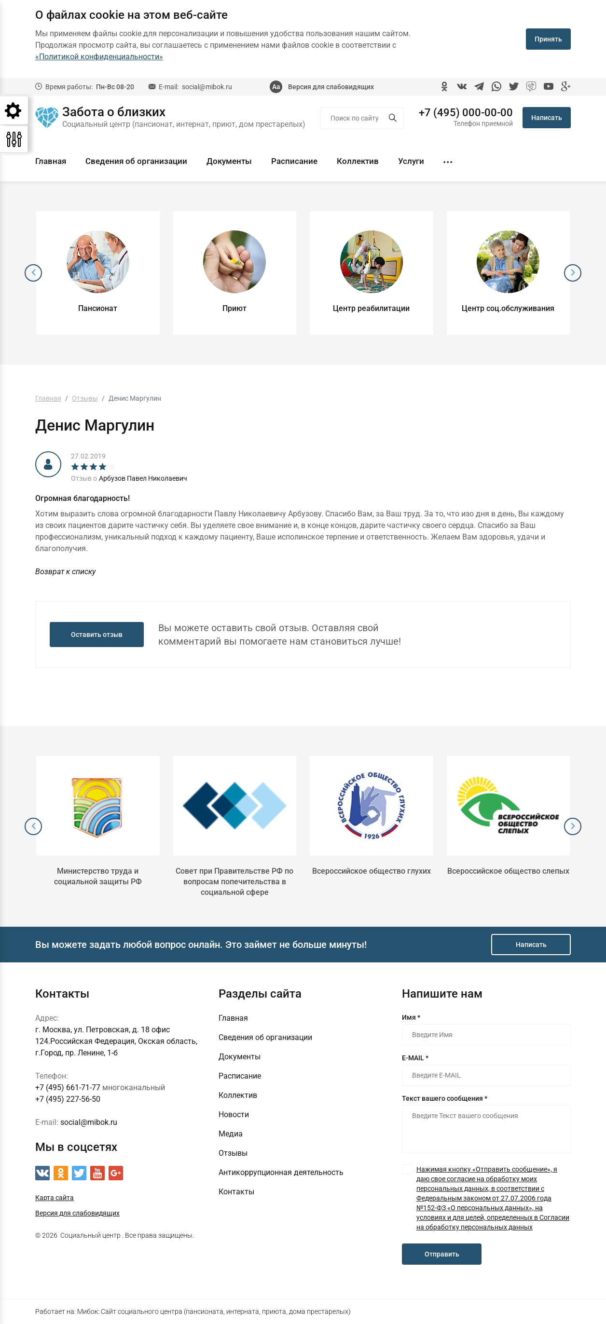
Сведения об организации (136, 161)
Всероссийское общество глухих (371, 871)
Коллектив (358, 161)
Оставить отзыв (97, 634)
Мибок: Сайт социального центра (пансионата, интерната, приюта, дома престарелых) (214, 1311)
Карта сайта (54, 1198)
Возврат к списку (65, 571)
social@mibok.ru (207, 87)
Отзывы (233, 1153)
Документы (229, 161)
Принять (548, 39)
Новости (234, 1114)
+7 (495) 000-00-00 (466, 113)
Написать (546, 118)
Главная (50, 161)
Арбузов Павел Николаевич (143, 478)
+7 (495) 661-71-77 (67, 1087)
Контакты (236, 1191)
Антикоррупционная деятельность (281, 1172)
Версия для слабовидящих (331, 87)
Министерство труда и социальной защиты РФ (98, 876)
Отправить (442, 1254)
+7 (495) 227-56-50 (67, 1099)
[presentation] (33, 273)
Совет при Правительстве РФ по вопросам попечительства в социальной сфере (234, 881)
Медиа (231, 1133)
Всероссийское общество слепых (508, 871)
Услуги (411, 161)
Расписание (294, 161)
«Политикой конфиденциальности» (99, 56)
